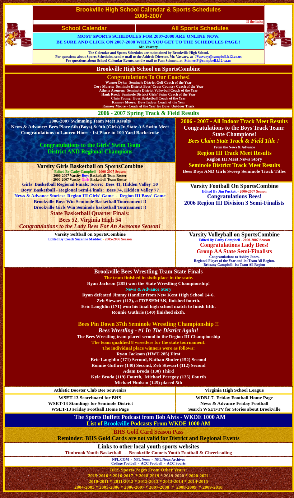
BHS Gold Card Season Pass (148, 432)
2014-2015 (198, 481)
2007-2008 (159, 487)
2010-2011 (99, 481)
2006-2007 (134, 487)
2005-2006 (109, 487)
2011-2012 (123, 481)
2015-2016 (98, 475)
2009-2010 (212, 487)
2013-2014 (173, 481)
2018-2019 (149, 475)
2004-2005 (84, 487)
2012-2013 (148, 481)
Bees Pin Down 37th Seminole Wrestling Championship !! (148, 324)
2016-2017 (123, 475)
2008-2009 (186, 487)
